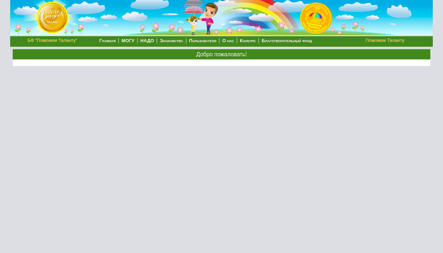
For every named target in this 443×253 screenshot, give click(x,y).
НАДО (147, 40)
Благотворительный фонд (287, 40)
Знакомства (171, 40)
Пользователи (203, 40)
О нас (228, 40)
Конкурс (248, 40)
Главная (107, 40)
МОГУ (127, 40)
